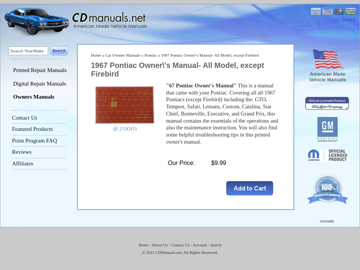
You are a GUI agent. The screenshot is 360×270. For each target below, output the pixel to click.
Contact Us (24, 118)
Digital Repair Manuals (39, 84)
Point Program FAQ (34, 141)
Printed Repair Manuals (40, 70)
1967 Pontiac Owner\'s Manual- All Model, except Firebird (210, 55)
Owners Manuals (33, 97)
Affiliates (22, 163)
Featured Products (32, 129)
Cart (335, 18)
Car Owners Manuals (122, 55)
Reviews (22, 152)
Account (349, 18)
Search (216, 245)
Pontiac (150, 55)
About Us (160, 245)
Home (96, 55)
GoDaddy (327, 221)
